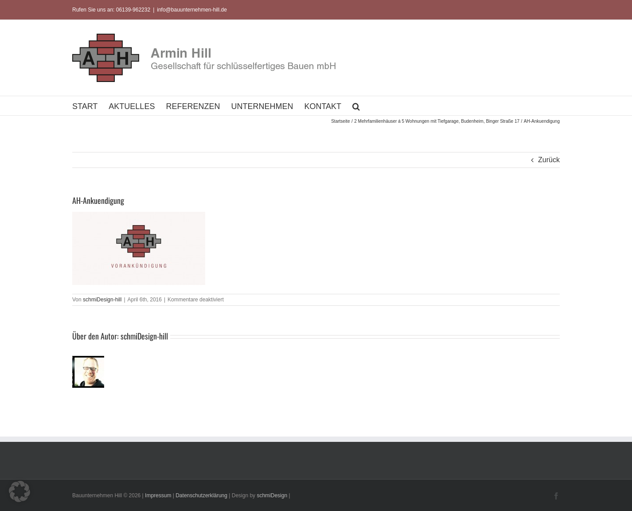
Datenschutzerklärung (201, 495)
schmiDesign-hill (102, 299)
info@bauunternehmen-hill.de (192, 10)
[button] (356, 105)
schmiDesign (272, 495)
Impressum (158, 495)
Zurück (549, 160)
